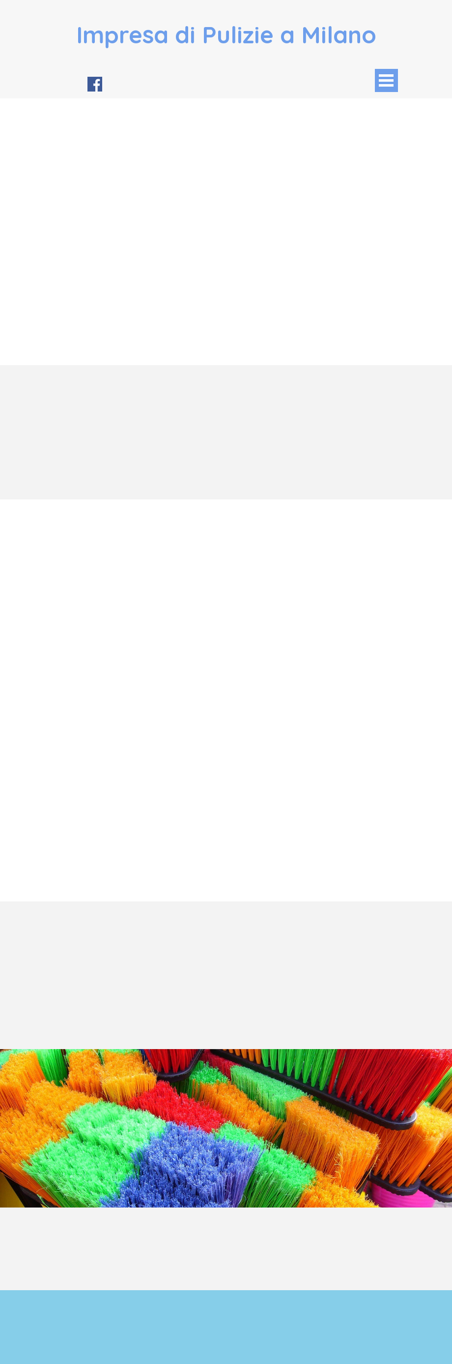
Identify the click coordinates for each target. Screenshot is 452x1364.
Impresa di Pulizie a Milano (226, 34)
